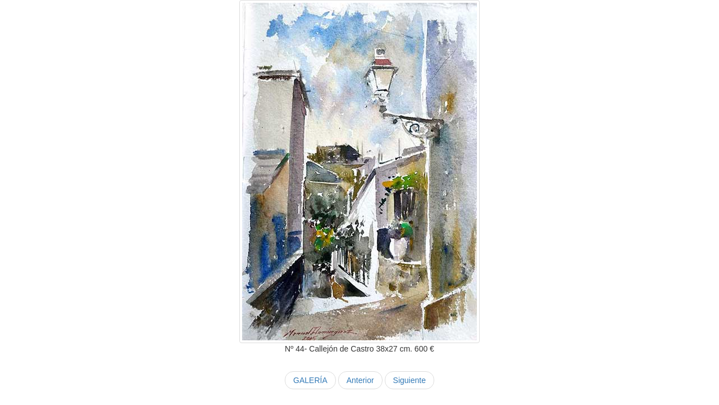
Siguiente (409, 380)
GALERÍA (310, 380)
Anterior (360, 380)
